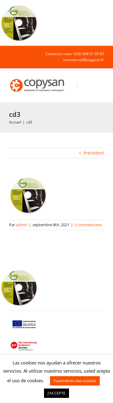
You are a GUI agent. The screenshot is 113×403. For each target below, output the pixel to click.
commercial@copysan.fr (83, 59)
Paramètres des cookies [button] (75, 380)
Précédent (93, 153)
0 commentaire (88, 224)
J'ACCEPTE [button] (56, 393)
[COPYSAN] (37, 78)
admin (21, 224)
